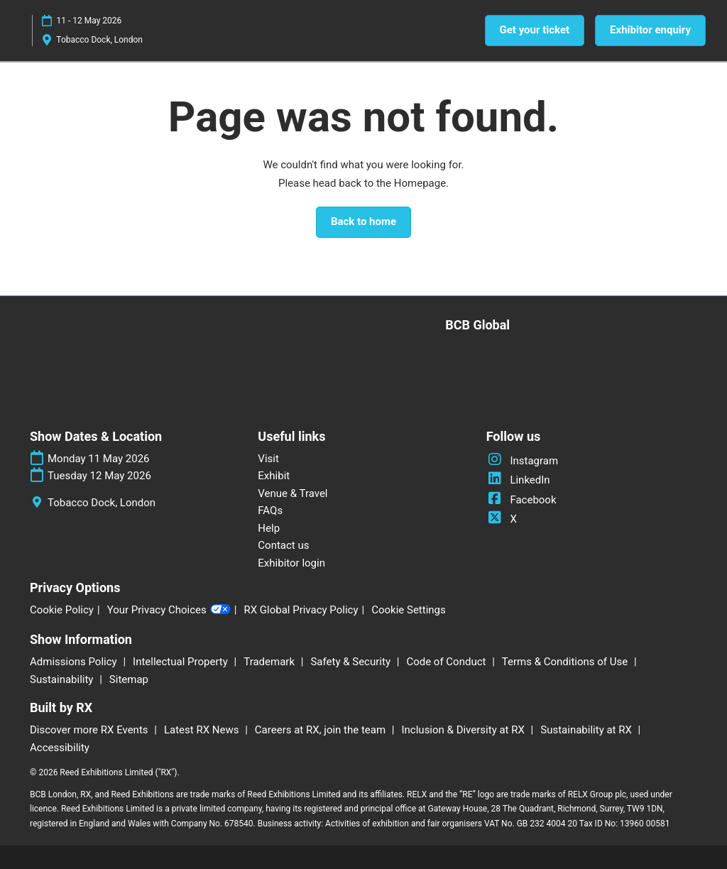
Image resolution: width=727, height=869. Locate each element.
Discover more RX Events (90, 729)
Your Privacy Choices (169, 610)
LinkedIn (518, 480)
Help (269, 528)
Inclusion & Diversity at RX (465, 729)
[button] (535, 30)
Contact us (283, 545)
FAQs (270, 510)
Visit (268, 458)
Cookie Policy (62, 609)
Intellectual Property (182, 661)
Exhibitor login (291, 563)
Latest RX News (202, 729)
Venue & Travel (292, 493)
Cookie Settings (408, 609)
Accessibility (59, 747)
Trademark (270, 661)
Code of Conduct (447, 661)
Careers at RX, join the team (321, 729)
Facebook (521, 499)
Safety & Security (351, 661)
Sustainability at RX (587, 729)
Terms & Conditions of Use (566, 661)
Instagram (522, 460)
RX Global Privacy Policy (301, 609)
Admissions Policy (74, 661)
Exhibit (274, 475)
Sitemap (128, 679)
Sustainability (63, 679)
